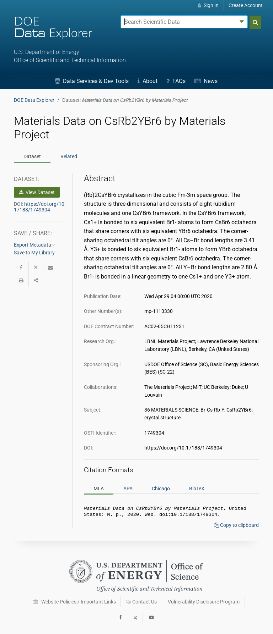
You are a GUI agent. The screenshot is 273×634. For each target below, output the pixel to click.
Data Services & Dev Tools (92, 81)
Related (68, 156)
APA (128, 488)
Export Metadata (34, 245)
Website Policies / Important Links (74, 602)
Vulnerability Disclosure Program (204, 602)
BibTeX (196, 488)
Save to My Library (34, 252)
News (206, 81)
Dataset (32, 156)
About (147, 81)
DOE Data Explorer (34, 100)
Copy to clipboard (236, 526)
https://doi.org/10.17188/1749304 (40, 207)
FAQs (176, 81)
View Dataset (37, 192)
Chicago (161, 488)
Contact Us (141, 602)
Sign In (208, 5)
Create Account (246, 5)
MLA (98, 488)
